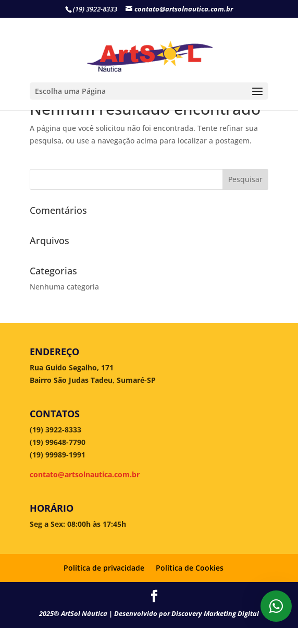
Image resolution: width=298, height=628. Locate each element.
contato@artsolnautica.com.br (85, 474)
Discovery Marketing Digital (215, 613)
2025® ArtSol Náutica (74, 613)
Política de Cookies (189, 568)
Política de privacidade (104, 568)
